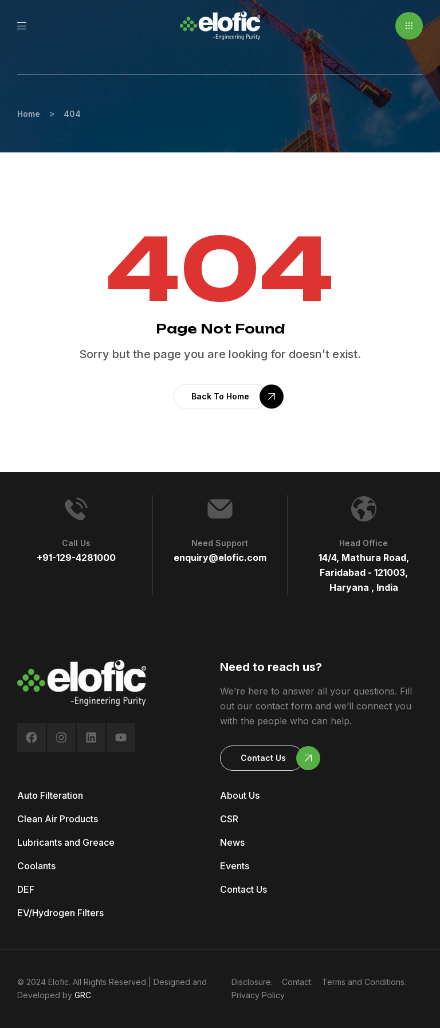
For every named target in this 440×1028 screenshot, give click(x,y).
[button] (409, 26)
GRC (82, 995)
